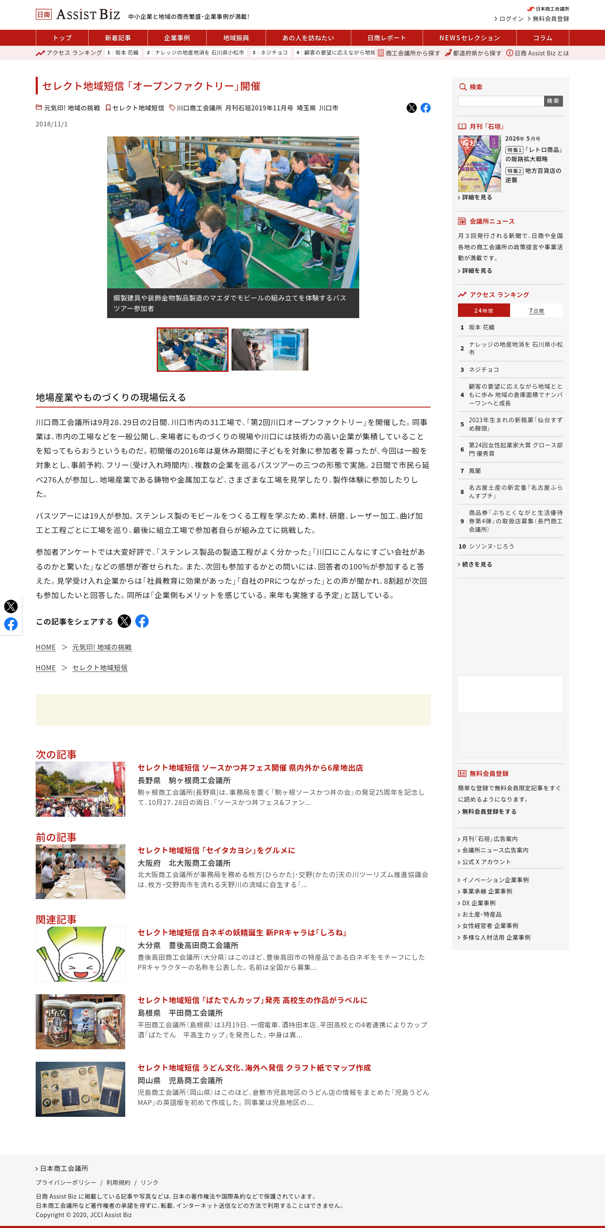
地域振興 (236, 37)
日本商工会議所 (64, 1168)
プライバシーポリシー (66, 1182)
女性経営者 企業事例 (490, 926)
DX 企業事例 (479, 903)
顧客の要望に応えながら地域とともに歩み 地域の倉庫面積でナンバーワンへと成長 (516, 394)
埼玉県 (306, 107)
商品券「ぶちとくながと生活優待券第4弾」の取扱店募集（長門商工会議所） (516, 521)
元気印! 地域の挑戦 (72, 107)
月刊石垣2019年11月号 (259, 107)
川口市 (329, 107)
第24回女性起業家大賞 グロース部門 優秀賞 (516, 449)
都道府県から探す (473, 53)
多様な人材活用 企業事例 (496, 937)
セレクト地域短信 (139, 107)
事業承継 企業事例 (487, 891)
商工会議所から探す (408, 53)
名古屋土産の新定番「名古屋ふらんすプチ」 (516, 491)
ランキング (69, 53)
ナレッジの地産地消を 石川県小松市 (200, 52)
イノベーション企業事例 (495, 879)
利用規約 (118, 1182)
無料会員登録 (551, 18)
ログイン (512, 18)
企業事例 (177, 37)
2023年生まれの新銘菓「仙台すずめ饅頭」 (516, 424)
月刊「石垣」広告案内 (490, 838)
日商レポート (386, 37)
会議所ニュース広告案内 (495, 850)
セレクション (469, 38)
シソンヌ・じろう (492, 546)
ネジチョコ (274, 52)
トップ (62, 37)
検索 (553, 101)
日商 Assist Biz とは (537, 53)
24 (484, 310)
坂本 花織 (127, 52)
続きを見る (477, 564)
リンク (149, 1182)
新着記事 (118, 37)
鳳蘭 (475, 471)
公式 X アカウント (486, 861)
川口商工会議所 (200, 107)
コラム (542, 37)
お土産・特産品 (482, 914)
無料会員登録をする (489, 811)
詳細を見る (477, 197)
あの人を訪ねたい (308, 37)
